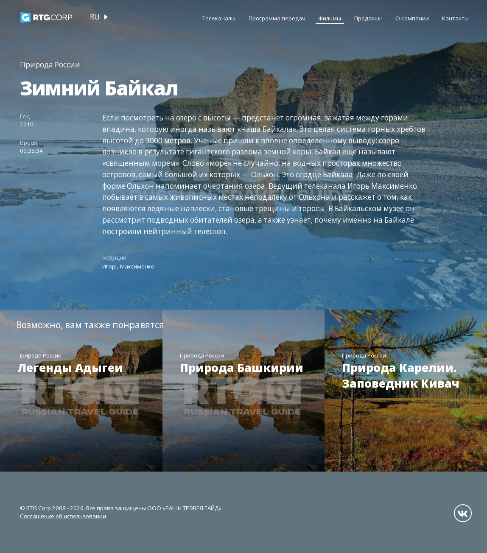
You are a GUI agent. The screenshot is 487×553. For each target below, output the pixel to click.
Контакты (455, 18)
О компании (412, 18)
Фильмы (329, 18)
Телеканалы (218, 18)
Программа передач (277, 18)
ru (95, 17)
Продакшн (368, 18)
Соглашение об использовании (63, 516)
